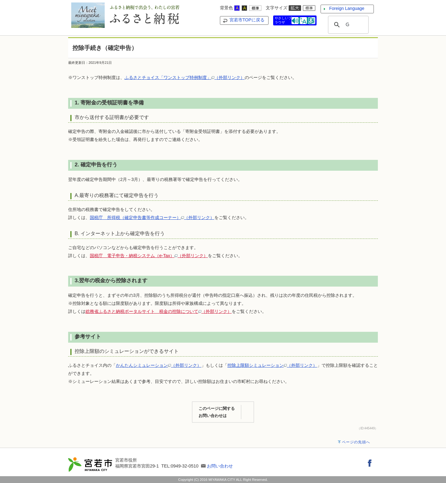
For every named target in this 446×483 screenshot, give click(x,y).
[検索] (347, 25)
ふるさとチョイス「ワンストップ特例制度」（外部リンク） (185, 77)
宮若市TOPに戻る (247, 19)
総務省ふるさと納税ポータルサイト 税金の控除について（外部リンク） (158, 311)
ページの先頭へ (356, 442)
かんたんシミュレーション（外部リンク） (158, 365)
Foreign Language (347, 8)
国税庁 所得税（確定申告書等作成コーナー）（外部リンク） (152, 217)
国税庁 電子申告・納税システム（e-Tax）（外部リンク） (149, 255)
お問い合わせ (220, 465)
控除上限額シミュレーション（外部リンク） (272, 365)
